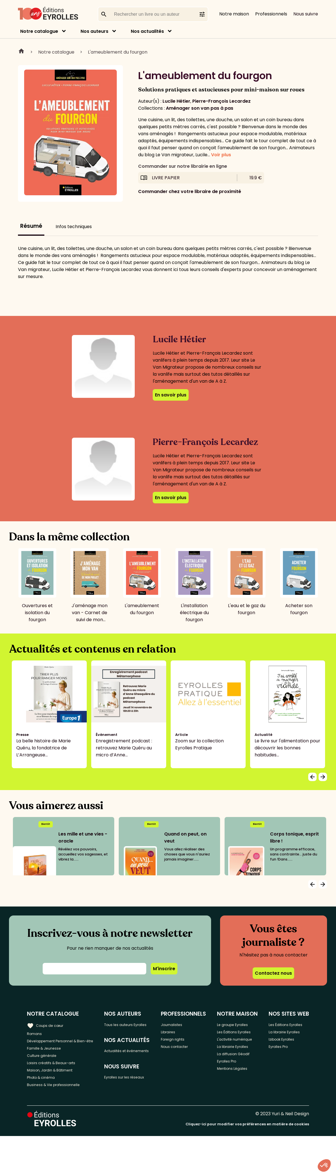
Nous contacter (187, 1052)
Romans (36, 1033)
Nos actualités (147, 31)
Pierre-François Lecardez (221, 101)
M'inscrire (164, 968)
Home (21, 52)
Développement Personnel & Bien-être (59, 1046)
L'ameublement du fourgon (117, 52)
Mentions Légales (243, 1123)
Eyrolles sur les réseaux (127, 1099)
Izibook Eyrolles (288, 1065)
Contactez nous (273, 973)
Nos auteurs (94, 31)
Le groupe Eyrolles (235, 1036)
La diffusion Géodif (236, 1101)
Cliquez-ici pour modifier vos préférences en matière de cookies (247, 1163)
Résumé (31, 226)
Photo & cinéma (44, 1096)
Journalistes (183, 1024)
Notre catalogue (39, 31)
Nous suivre (305, 14)
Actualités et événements (125, 1063)
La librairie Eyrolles (235, 1084)
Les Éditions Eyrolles (236, 1052)
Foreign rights (185, 1042)
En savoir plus (170, 395)
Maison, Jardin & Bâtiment (55, 1087)
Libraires (179, 1033)
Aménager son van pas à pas (199, 108)
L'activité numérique (236, 1068)
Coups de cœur (48, 1024)
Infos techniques (74, 226)
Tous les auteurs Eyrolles (129, 1027)
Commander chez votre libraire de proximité (189, 191)
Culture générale (45, 1068)
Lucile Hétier (176, 101)
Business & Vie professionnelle (60, 1105)
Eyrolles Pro (237, 1113)
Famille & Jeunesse (48, 1059)
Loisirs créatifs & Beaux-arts (57, 1077)
